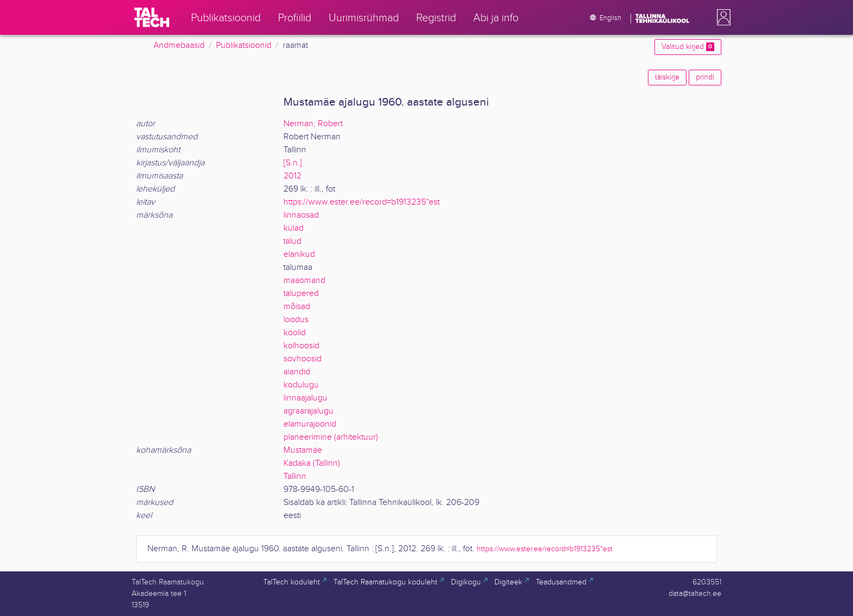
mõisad (296, 306)
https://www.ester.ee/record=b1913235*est (361, 202)
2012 (292, 176)
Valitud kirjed (688, 46)
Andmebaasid (179, 45)
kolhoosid (301, 346)
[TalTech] (151, 17)
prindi (705, 77)
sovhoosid (302, 359)
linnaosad (301, 215)
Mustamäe (302, 450)
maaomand (304, 280)
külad (293, 228)
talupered (301, 293)
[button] (721, 17)
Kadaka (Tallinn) (311, 463)
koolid (294, 333)
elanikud (299, 254)
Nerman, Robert (313, 124)
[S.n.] (292, 163)
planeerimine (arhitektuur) (330, 437)
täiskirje (667, 77)
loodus (295, 320)
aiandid (296, 372)
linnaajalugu (305, 398)
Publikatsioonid (243, 45)
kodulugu (301, 385)
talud (292, 241)
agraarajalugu (308, 411)
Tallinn (294, 476)
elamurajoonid (309, 424)
